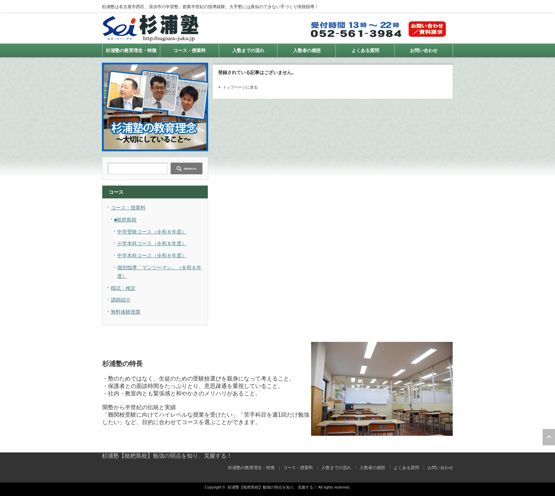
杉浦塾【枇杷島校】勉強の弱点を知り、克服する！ (167, 456)
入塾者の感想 (307, 50)
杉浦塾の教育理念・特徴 (131, 50)
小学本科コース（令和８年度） (152, 243)
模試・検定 (123, 288)
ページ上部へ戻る (549, 437)
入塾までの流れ (248, 50)
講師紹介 (121, 300)
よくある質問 (365, 50)
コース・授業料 (189, 50)
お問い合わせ (423, 50)
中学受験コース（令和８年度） (152, 232)
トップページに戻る (240, 87)
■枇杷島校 (125, 219)
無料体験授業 (126, 312)
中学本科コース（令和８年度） (152, 255)
